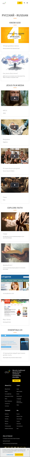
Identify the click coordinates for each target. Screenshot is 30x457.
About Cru (16, 380)
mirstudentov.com (8, 293)
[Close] (28, 450)
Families (6, 418)
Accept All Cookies (19, 455)
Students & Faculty (9, 428)
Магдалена (6, 139)
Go (17, 410)
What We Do (7, 389)
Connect (7, 410)
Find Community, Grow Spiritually (10, 443)
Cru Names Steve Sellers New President (11, 438)
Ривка (5, 197)
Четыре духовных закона (11, 46)
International (20, 426)
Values (6, 391)
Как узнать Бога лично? (10, 73)
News (6, 398)
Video (18, 405)
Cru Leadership (8, 393)
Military (6, 421)
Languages (19, 398)
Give (20, 2)
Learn (18, 385)
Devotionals (19, 396)
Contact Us (7, 403)
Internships (19, 418)
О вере (5, 234)
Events (18, 414)
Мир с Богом (7, 319)
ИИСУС (5, 110)
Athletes (7, 414)
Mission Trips (19, 416)
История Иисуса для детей (11, 168)
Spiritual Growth (6, 441)
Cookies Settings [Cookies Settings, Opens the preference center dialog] (10, 455)
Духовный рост (7, 265)
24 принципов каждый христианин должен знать (14, 354)
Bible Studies (19, 391)
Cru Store (7, 406)
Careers (18, 421)
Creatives (7, 416)
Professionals (8, 426)
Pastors (6, 423)
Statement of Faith (9, 396)
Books (18, 393)
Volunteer (19, 423)
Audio (18, 389)
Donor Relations (8, 401)
